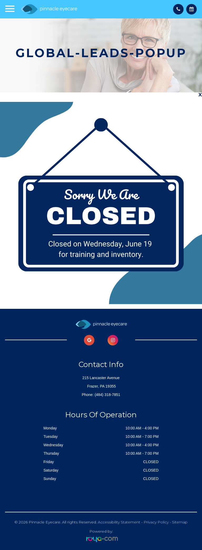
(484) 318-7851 (107, 395)
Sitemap (180, 522)
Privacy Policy (156, 522)
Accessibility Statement (119, 522)
